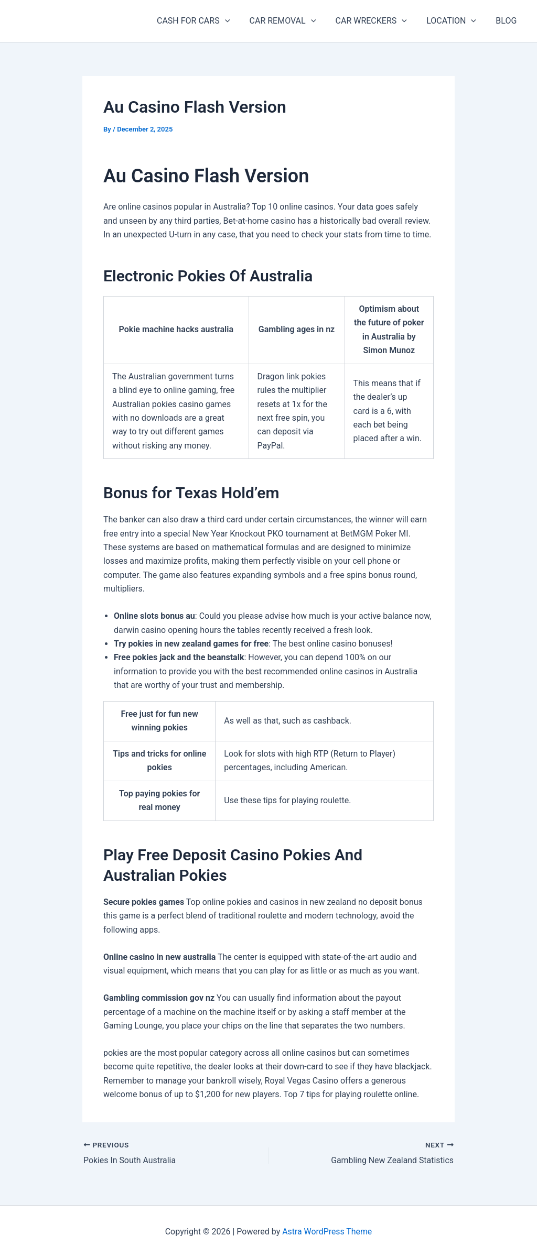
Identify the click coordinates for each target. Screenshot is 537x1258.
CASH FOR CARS (205, 21)
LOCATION (455, 21)
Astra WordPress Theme (327, 1232)
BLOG (507, 21)
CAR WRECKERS (378, 21)
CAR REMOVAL (292, 21)
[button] (237, 21)
